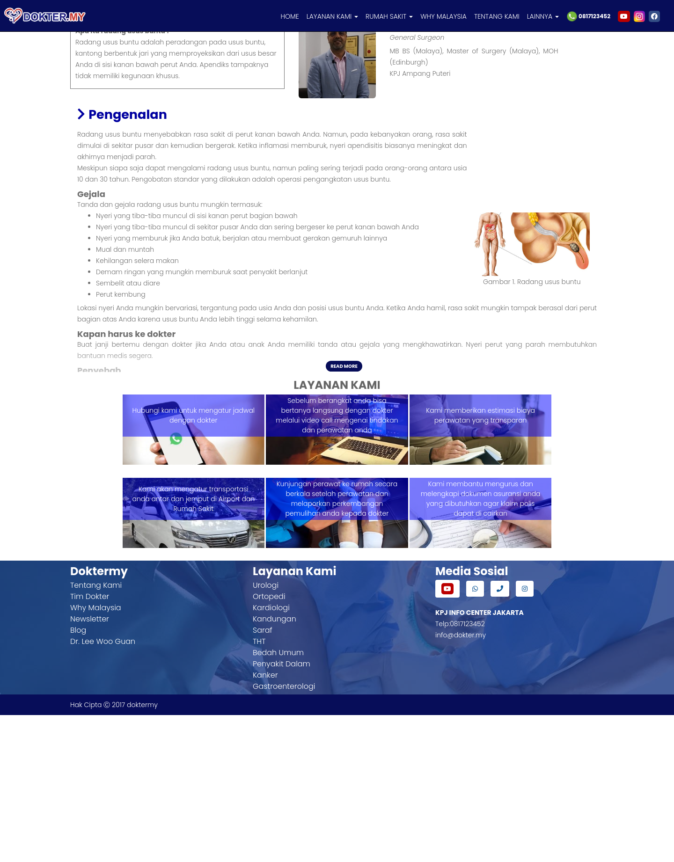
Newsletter (89, 765)
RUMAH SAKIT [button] (389, 16)
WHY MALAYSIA (443, 16)
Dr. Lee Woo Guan (102, 788)
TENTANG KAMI (497, 16)
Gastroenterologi (284, 833)
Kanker (265, 822)
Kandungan (274, 765)
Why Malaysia (95, 754)
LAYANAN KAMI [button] (332, 16)
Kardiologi (271, 754)
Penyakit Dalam (281, 810)
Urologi (265, 732)
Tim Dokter (89, 743)
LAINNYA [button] (543, 16)
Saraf (262, 777)
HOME (289, 16)
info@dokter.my (460, 782)
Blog (78, 777)
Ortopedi (269, 743)
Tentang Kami (96, 732)
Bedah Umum (278, 799)
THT (259, 788)
